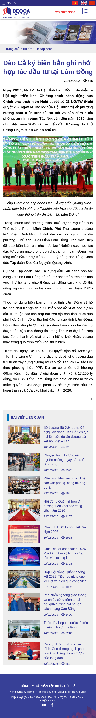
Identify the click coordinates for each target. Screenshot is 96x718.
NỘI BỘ (9, 3)
